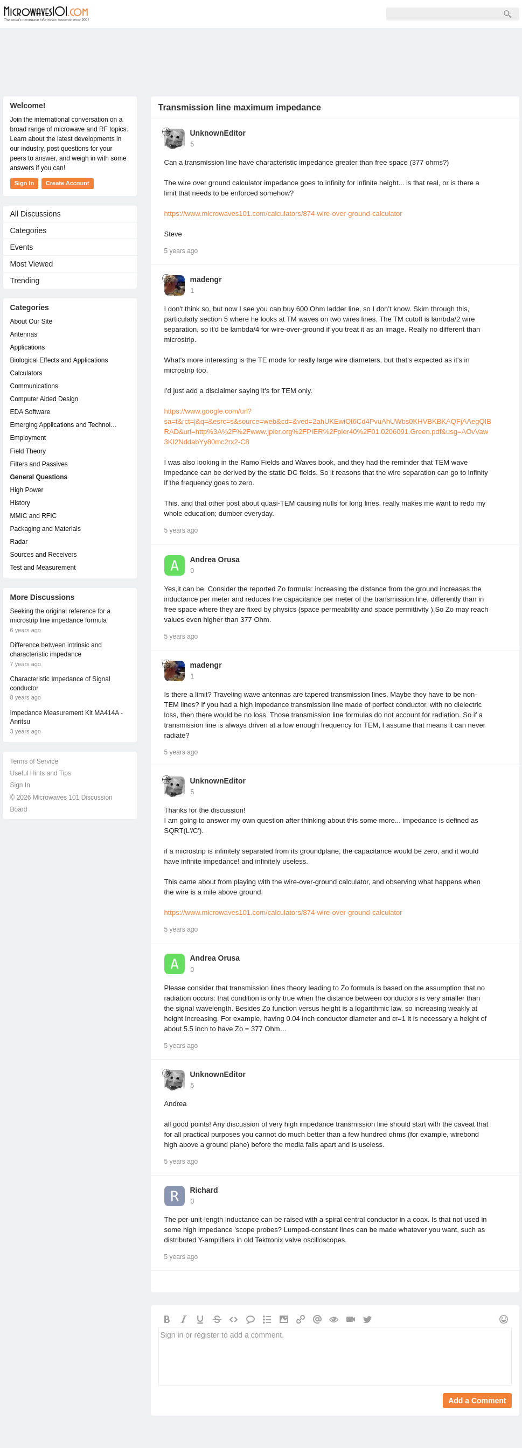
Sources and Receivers (43, 554)
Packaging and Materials (45, 529)
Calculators (26, 373)
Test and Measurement (43, 567)
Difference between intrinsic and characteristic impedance (56, 649)
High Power (27, 490)
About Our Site (31, 321)
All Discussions (35, 213)
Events (21, 247)
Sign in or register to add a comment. (335, 1356)
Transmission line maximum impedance (239, 107)
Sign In (267, 14)
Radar (19, 541)
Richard (204, 1190)
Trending (25, 280)
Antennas (24, 334)
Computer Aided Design (44, 399)
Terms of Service (34, 761)
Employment (28, 438)
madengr (206, 279)
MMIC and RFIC (33, 516)
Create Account (67, 183)
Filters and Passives (39, 464)
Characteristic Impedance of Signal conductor (60, 683)
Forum (125, 14)
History (20, 503)
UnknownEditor (218, 133)
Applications (27, 347)
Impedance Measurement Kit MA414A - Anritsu (66, 717)
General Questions (39, 477)
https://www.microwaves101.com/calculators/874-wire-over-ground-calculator (283, 213)
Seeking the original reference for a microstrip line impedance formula (60, 615)
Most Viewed (31, 264)
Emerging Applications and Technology (64, 425)
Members (172, 14)
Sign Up (222, 14)
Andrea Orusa (215, 559)
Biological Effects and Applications (59, 360)
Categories (28, 230)
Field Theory (28, 451)
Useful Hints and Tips (40, 773)
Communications (34, 386)
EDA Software (30, 412)
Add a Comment (477, 1400)
